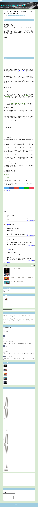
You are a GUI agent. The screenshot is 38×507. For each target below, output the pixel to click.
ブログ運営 (28, 319)
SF (8, 315)
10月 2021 (6, 445)
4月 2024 (6, 414)
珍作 (20, 15)
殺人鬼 (31, 320)
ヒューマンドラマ (13, 319)
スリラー (17, 15)
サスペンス (12, 318)
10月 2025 (6, 396)
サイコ (14, 15)
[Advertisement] (19, 201)
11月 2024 (6, 407)
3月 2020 (6, 465)
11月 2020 (6, 456)
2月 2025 (6, 404)
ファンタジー (19, 319)
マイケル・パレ (6, 320)
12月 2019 (6, 468)
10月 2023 (6, 420)
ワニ (19, 320)
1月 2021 (6, 454)
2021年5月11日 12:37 (30, 220)
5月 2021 (6, 450)
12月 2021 (6, 443)
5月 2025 (6, 401)
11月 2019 (6, 469)
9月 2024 (6, 409)
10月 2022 (6, 433)
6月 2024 (6, 412)
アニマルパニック (19, 315)
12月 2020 (6, 455)
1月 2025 (6, 405)
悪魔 (22, 320)
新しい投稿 (5, 265)
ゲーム (11, 316)
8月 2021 (6, 447)
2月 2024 (6, 416)
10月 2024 (6, 408)
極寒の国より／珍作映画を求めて (13, 6)
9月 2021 (6, 446)
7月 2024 (6, 411)
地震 (4, 322)
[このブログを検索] (8, 290)
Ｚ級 (10, 315)
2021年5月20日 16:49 (30, 245)
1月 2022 (6, 442)
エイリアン (25, 315)
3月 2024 (6, 415)
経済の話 (25, 320)
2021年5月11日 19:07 (30, 235)
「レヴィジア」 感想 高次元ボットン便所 (17, 268)
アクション (10, 15)
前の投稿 (33, 265)
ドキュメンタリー (7, 319)
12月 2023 (6, 418)
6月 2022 (6, 437)
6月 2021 (6, 449)
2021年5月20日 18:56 (30, 260)
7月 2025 (6, 399)
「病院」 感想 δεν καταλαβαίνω (16, 281)
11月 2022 (6, 432)
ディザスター (30, 318)
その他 (22, 318)
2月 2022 (6, 441)
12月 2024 (6, 406)
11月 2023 (6, 419)
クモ (8, 316)
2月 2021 (6, 453)
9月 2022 (6, 434)
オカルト (5, 316)
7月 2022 (6, 436)
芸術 (28, 320)
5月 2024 (6, 413)
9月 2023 (6, 421)
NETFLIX (5, 315)
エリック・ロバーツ (31, 315)
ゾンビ (25, 318)
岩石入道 (8, 224)
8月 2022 (6, 435)
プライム (23, 319)
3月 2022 (6, 440)
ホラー (31, 319)
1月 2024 (6, 417)
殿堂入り (23, 15)
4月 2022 (6, 439)
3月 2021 (6, 452)
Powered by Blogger (19, 504)
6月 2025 (6, 400)
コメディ (5, 318)
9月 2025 (6, 397)
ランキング (16, 320)
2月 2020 (6, 466)
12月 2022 (6, 431)
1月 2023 (6, 430)
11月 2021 (6, 444)
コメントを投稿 (7, 262)
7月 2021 (6, 448)
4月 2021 (6, 451)
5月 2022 (6, 438)
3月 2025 (6, 403)
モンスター (11, 320)
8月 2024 (6, 410)
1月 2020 (6, 467)
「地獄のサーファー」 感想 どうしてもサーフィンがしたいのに (21, 277)
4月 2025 (6, 402)
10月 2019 (6, 470)
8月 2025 (6, 398)
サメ (16, 318)
